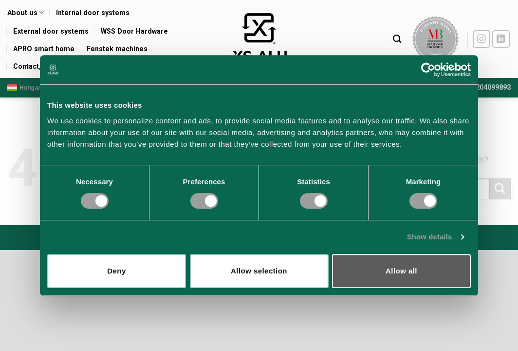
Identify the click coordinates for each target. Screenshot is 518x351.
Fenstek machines (117, 49)
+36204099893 (487, 87)
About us (25, 12)
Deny (116, 271)
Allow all (401, 271)
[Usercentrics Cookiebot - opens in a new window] (428, 69)
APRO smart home (43, 49)
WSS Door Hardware (134, 31)
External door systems (51, 31)
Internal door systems (93, 13)
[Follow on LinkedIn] (501, 39)
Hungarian (28, 87)
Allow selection (259, 271)
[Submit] (500, 188)
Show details (429, 237)
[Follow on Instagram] (482, 39)
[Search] (397, 39)
